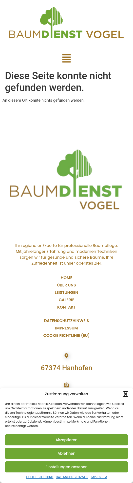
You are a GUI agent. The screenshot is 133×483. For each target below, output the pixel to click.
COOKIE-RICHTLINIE (39, 477)
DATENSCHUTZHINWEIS (72, 477)
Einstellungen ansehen (66, 466)
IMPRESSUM (99, 477)
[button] (125, 394)
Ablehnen (66, 453)
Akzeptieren (66, 439)
